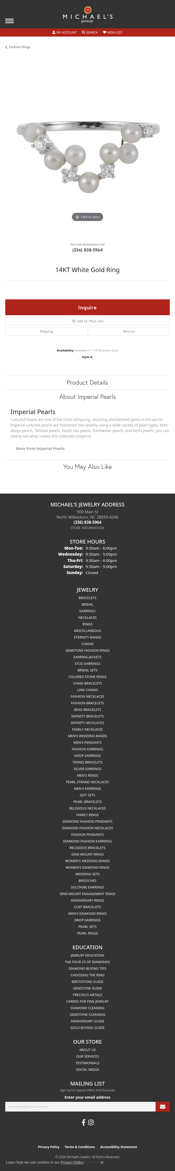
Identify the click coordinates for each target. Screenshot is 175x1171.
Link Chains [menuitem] (87, 689)
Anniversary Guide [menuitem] (87, 1021)
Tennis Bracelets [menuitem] (87, 762)
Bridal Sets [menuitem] (87, 670)
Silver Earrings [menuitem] (88, 768)
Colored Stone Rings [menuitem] (87, 676)
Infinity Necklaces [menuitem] (87, 722)
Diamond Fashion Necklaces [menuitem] (87, 828)
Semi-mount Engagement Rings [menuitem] (87, 893)
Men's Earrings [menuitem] (87, 788)
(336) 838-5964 (87, 250)
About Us (87, 1049)
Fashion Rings (19, 47)
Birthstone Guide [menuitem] (87, 981)
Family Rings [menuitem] (87, 814)
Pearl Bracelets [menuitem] (87, 801)
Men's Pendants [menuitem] (87, 742)
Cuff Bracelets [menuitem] (87, 906)
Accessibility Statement (118, 1147)
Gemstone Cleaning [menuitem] (87, 1014)
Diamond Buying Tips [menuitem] (88, 968)
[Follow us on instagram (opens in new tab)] (91, 1122)
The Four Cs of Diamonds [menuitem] (87, 961)
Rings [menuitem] (87, 624)
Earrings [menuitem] (87, 611)
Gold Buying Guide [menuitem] (88, 1027)
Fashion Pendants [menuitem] (87, 834)
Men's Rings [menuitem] (87, 775)
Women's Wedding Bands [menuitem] (87, 860)
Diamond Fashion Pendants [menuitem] (87, 821)
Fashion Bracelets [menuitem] (87, 703)
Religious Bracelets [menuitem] (87, 847)
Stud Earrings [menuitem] (87, 663)
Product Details (87, 382)
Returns (129, 331)
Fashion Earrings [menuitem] (87, 749)
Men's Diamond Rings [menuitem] (87, 913)
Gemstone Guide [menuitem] (87, 988)
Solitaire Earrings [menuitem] (87, 887)
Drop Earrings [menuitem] (88, 920)
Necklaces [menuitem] (87, 617)
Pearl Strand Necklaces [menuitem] (87, 782)
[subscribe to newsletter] (163, 1107)
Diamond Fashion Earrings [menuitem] (87, 841)
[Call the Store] (88, 522)
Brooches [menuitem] (88, 880)
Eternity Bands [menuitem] (87, 637)
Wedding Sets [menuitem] (87, 874)
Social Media (87, 1069)
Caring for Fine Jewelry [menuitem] (87, 1001)
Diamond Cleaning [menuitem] (87, 1008)
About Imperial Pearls (87, 396)
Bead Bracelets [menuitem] (87, 709)
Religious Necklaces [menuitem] (87, 808)
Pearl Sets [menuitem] (87, 926)
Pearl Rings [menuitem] (87, 933)
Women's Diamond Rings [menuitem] (88, 867)
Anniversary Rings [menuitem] (87, 900)
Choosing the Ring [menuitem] (88, 975)
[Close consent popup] (102, 1162)
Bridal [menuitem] (87, 604)
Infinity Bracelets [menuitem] (87, 716)
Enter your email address (87, 1097)
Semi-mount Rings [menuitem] (87, 854)
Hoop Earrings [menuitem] (87, 755)
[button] (64, 33)
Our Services (87, 1056)
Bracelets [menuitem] (87, 597)
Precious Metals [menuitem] (87, 994)
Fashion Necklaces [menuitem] (87, 696)
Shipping (46, 331)
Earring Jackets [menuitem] (87, 657)
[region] (87, 147)
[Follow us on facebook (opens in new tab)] (84, 1122)
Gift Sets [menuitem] (87, 795)
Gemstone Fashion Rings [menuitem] (87, 650)
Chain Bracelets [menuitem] (87, 683)
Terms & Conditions (80, 1147)
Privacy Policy (49, 1147)
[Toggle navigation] (9, 20)
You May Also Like (87, 466)
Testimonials (87, 1063)
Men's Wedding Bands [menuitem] (87, 735)
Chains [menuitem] (87, 643)
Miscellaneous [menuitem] (87, 630)
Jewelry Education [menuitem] (87, 955)
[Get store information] (87, 528)
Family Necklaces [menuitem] (87, 729)
